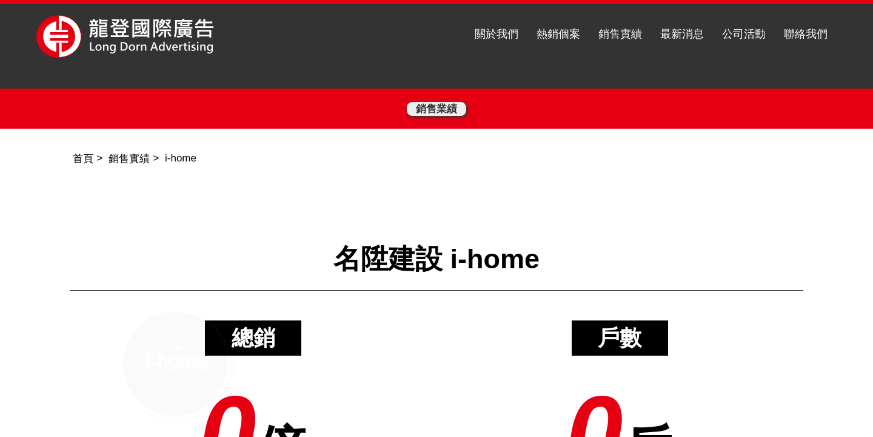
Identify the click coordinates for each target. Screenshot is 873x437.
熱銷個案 (558, 34)
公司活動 (744, 34)
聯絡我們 (806, 34)
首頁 (83, 158)
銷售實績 (620, 34)
